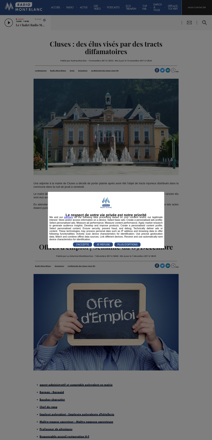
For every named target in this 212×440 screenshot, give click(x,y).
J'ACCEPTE (82, 244)
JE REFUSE (103, 244)
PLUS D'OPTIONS (127, 244)
